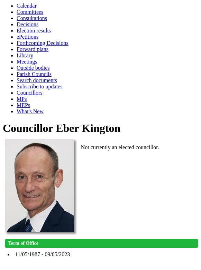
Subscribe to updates (39, 86)
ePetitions (27, 37)
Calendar (27, 6)
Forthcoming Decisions (42, 43)
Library (25, 55)
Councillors (30, 93)
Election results (34, 30)
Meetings (27, 62)
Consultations (32, 18)
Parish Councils (34, 74)
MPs (22, 99)
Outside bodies (33, 68)
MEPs (23, 105)
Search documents (37, 80)
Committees (30, 12)
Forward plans (32, 49)
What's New (30, 111)
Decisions (27, 24)
